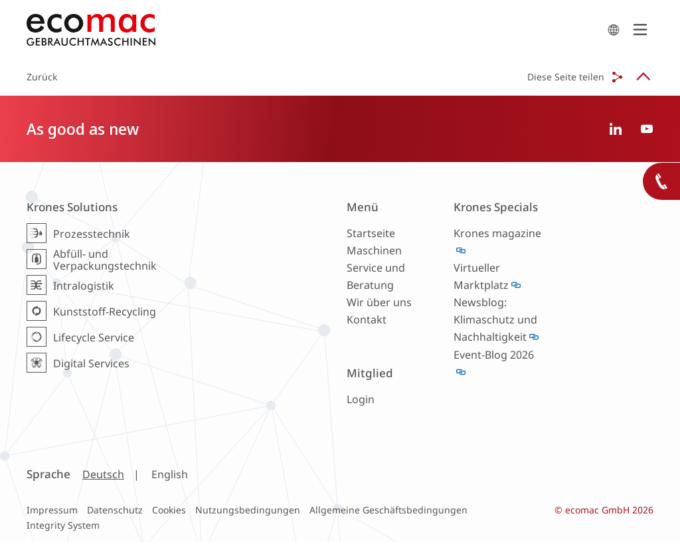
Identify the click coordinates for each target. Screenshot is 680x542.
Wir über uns (379, 302)
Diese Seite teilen (565, 76)
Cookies (169, 509)
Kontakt (366, 319)
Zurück (42, 76)
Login (361, 399)
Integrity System (63, 525)
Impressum (52, 509)
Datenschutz (115, 509)
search (613, 30)
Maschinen (374, 250)
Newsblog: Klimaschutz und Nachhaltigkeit (495, 319)
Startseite (371, 233)
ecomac (313, 30)
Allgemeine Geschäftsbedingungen (388, 509)
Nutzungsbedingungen (247, 509)
